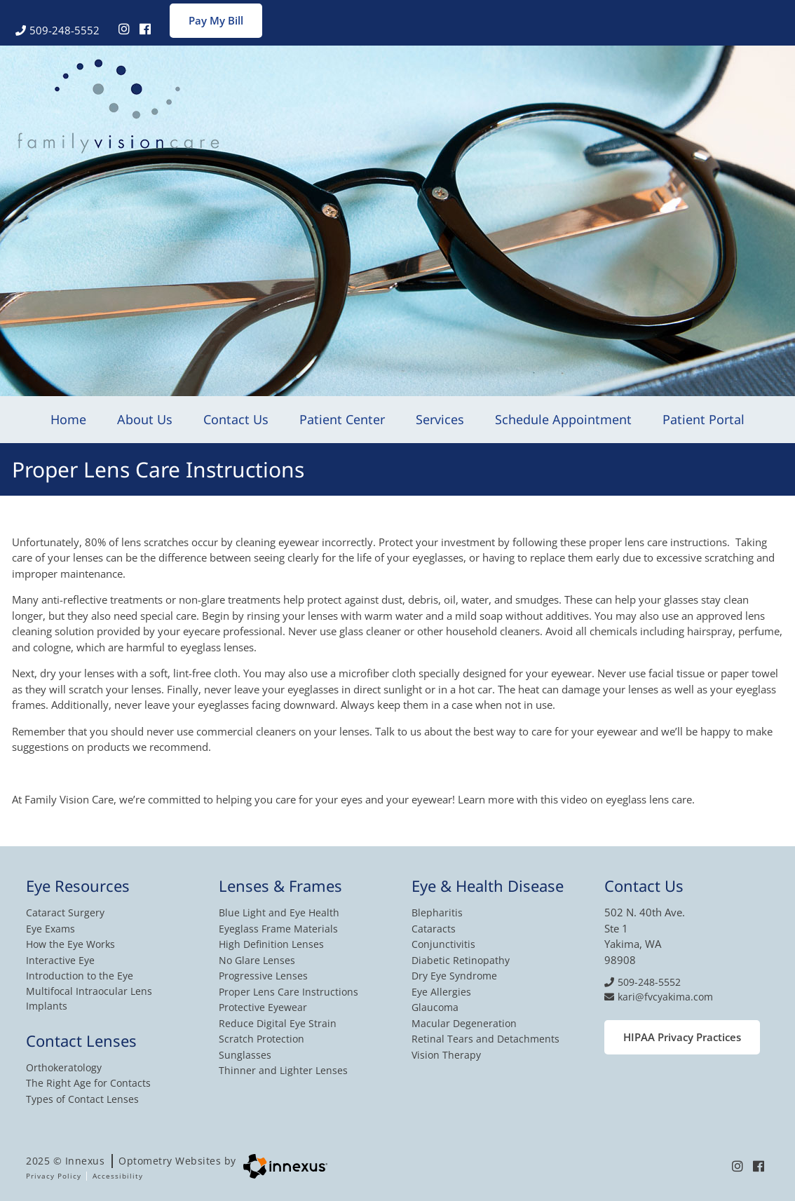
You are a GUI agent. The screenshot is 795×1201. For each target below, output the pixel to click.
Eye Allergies (441, 991)
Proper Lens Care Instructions (288, 991)
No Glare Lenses (257, 960)
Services (440, 419)
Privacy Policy (53, 1176)
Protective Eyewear (263, 1007)
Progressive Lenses (263, 975)
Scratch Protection (261, 1038)
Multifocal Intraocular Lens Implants (89, 998)
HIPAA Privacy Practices (682, 1037)
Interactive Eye (60, 960)
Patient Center (342, 419)
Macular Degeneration (464, 1023)
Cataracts (434, 928)
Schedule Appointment (563, 419)
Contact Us (236, 419)
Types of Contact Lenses (82, 1099)
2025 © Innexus (131, 1161)
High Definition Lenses (271, 944)
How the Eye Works (70, 944)
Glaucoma (435, 1007)
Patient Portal (703, 419)
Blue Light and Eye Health (279, 912)
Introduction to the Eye (79, 975)
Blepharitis (437, 912)
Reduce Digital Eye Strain (278, 1023)
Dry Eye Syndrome (454, 975)
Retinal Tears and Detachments (485, 1038)
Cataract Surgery (65, 912)
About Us (144, 419)
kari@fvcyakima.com (658, 996)
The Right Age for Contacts (88, 1083)
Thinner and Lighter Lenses (283, 1070)
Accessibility (118, 1176)
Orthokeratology (64, 1067)
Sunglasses (245, 1054)
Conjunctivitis (443, 944)
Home (68, 419)
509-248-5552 (57, 30)
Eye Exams (50, 928)
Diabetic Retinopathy (461, 960)
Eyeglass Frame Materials (278, 928)
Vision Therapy (446, 1054)
